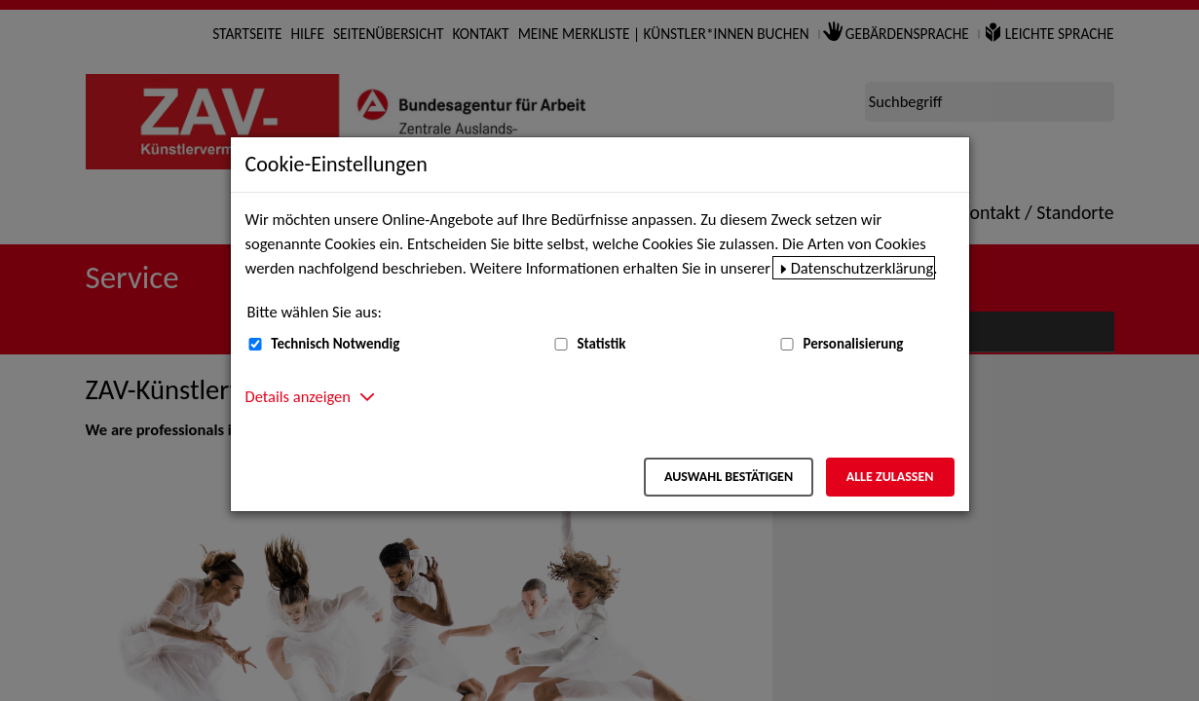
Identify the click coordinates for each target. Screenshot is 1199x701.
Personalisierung (853, 343)
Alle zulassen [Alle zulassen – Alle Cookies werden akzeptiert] (890, 476)
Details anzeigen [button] (298, 396)
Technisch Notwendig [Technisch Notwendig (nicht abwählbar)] (335, 343)
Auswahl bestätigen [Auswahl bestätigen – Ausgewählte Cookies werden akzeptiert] (728, 476)
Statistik (601, 343)
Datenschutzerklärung (862, 267)
